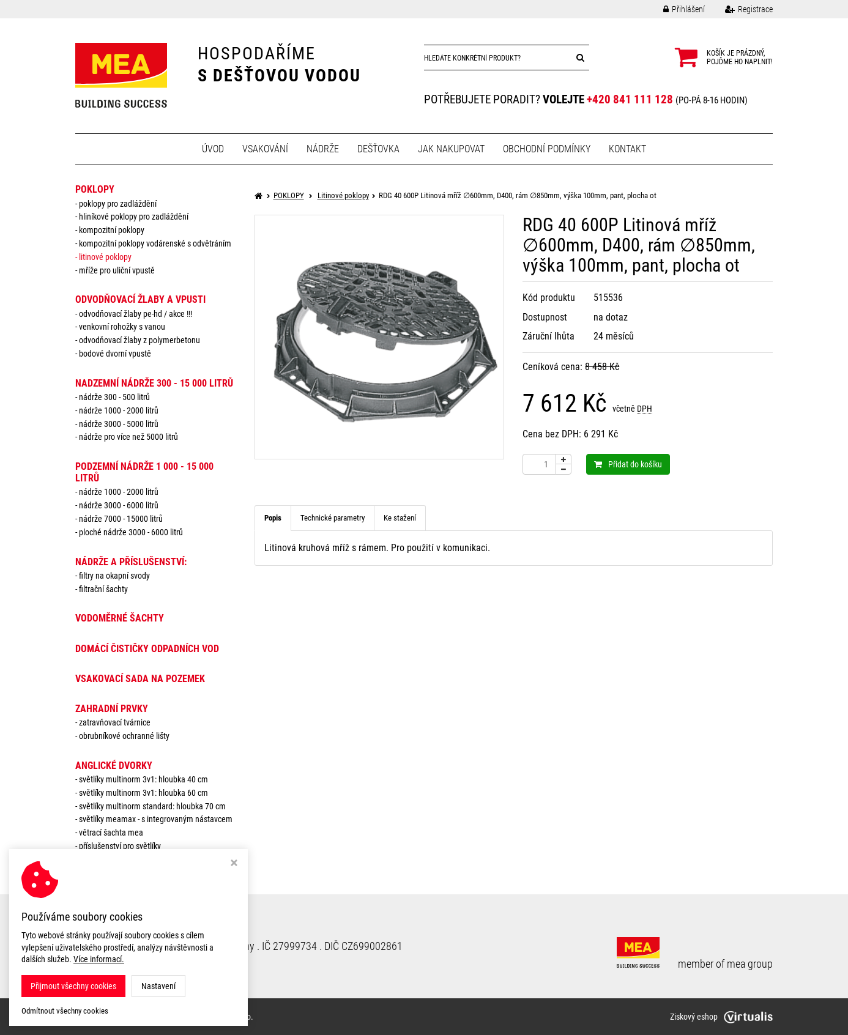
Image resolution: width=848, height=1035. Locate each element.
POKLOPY (94, 189)
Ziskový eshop (721, 1017)
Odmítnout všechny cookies (64, 1010)
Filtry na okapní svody (114, 576)
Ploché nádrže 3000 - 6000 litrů (131, 532)
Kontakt (627, 149)
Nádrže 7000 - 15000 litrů (121, 519)
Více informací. (98, 959)
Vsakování (265, 149)
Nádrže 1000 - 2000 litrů (118, 410)
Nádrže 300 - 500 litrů (114, 397)
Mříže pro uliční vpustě (117, 270)
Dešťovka (378, 149)
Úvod (213, 149)
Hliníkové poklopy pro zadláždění (133, 216)
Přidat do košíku (628, 464)
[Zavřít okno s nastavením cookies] (234, 864)
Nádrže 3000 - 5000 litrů (118, 424)
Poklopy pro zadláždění (118, 204)
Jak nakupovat (451, 149)
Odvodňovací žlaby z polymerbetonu (139, 340)
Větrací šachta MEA (111, 832)
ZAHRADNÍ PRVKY (111, 708)
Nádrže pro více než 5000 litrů (128, 437)
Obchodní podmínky (546, 149)
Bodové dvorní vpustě (115, 353)
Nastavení (158, 986)
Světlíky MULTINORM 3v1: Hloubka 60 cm (143, 793)
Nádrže (323, 149)
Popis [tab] (272, 517)
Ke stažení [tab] (400, 517)
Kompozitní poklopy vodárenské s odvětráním (155, 243)
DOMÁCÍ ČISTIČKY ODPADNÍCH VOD (147, 649)
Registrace (740, 9)
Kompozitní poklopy (111, 230)
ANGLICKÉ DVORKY (113, 765)
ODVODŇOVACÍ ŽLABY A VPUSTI (140, 299)
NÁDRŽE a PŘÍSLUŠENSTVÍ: (131, 562)
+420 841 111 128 (630, 99)
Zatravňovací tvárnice (115, 722)
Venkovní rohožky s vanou (122, 327)
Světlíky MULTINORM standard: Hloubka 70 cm (152, 806)
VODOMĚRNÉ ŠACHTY (119, 618)
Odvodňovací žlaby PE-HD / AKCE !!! (135, 314)
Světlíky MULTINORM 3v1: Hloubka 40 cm (143, 779)
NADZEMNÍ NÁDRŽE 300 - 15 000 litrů (154, 383)
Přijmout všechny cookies (73, 986)
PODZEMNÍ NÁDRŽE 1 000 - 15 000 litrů (144, 472)
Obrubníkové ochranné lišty (124, 736)
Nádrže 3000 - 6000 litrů (118, 505)
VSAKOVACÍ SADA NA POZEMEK (140, 678)
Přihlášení (675, 9)
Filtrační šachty (103, 589)
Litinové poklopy (105, 257)
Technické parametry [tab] (332, 517)
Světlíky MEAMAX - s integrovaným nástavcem (155, 819)
